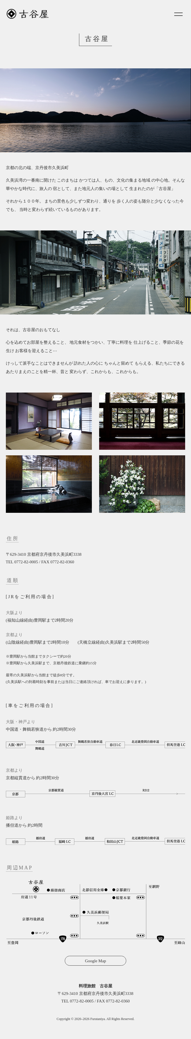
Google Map (95, 961)
